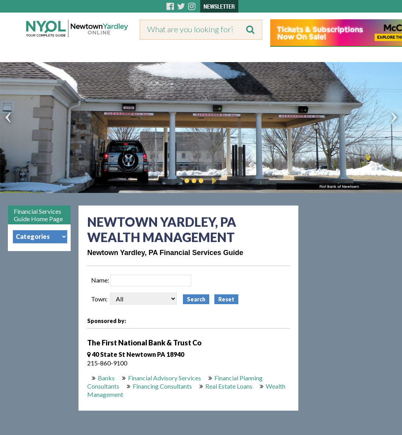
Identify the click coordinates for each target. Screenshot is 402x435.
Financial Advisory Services (164, 378)
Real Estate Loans (228, 386)
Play (212, 180)
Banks (106, 378)
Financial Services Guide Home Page (38, 214)
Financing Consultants (162, 386)
